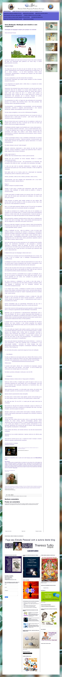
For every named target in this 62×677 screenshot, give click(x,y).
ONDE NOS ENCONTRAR (28, 19)
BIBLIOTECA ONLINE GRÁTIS (41, 13)
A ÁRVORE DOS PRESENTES (37, 17)
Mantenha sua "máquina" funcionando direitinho (30, 602)
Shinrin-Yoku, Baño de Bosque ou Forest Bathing (30, 607)
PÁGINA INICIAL (7, 11)
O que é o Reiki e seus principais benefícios (29, 606)
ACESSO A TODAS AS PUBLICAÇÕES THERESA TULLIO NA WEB (17, 17)
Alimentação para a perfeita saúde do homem (30, 605)
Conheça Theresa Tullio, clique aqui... (10, 489)
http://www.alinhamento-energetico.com (23, 450)
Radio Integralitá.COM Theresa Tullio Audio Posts (13, 15)
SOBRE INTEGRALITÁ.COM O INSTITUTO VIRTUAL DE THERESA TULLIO (27, 11)
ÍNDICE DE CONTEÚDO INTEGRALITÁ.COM (13, 19)
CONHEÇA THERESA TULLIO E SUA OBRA (32, 15)
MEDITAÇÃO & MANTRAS (28, 13)
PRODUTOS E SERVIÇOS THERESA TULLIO (12, 13)
